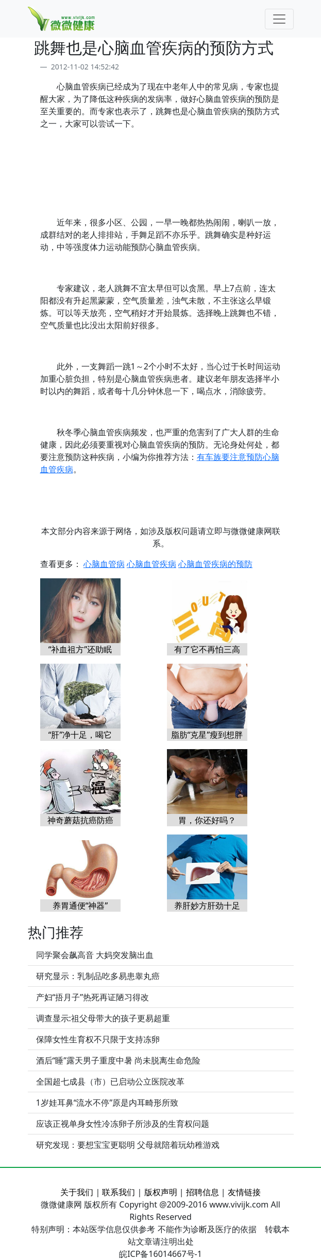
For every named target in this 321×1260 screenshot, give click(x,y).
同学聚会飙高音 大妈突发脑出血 (95, 955)
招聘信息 (202, 1192)
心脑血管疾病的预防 (215, 564)
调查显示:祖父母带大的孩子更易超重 (103, 1018)
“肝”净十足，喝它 (80, 734)
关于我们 (76, 1192)
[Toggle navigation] (279, 19)
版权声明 (160, 1192)
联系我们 (118, 1192)
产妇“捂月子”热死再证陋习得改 (92, 997)
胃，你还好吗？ (207, 820)
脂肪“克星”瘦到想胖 (207, 734)
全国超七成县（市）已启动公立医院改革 (110, 1081)
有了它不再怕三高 (207, 649)
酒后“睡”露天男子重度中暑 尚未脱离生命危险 (118, 1060)
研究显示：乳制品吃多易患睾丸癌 (98, 976)
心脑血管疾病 (151, 564)
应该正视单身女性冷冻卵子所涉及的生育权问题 (122, 1123)
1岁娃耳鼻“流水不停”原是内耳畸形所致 (107, 1102)
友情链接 (244, 1192)
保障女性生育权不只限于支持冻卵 (98, 1039)
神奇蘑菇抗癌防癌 (80, 820)
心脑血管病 (104, 564)
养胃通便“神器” (80, 905)
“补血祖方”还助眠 (80, 649)
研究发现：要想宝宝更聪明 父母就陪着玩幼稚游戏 (127, 1144)
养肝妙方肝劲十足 (207, 905)
